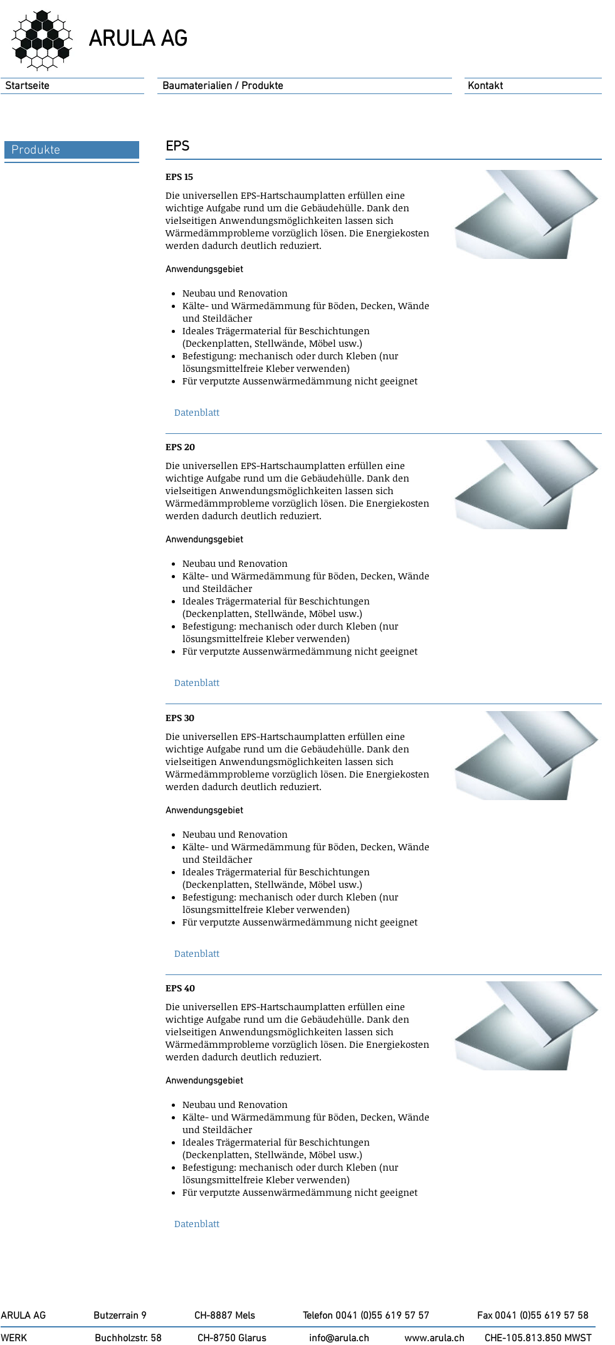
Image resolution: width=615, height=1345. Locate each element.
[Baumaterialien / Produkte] (223, 87)
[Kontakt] (485, 87)
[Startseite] (28, 87)
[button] (197, 412)
